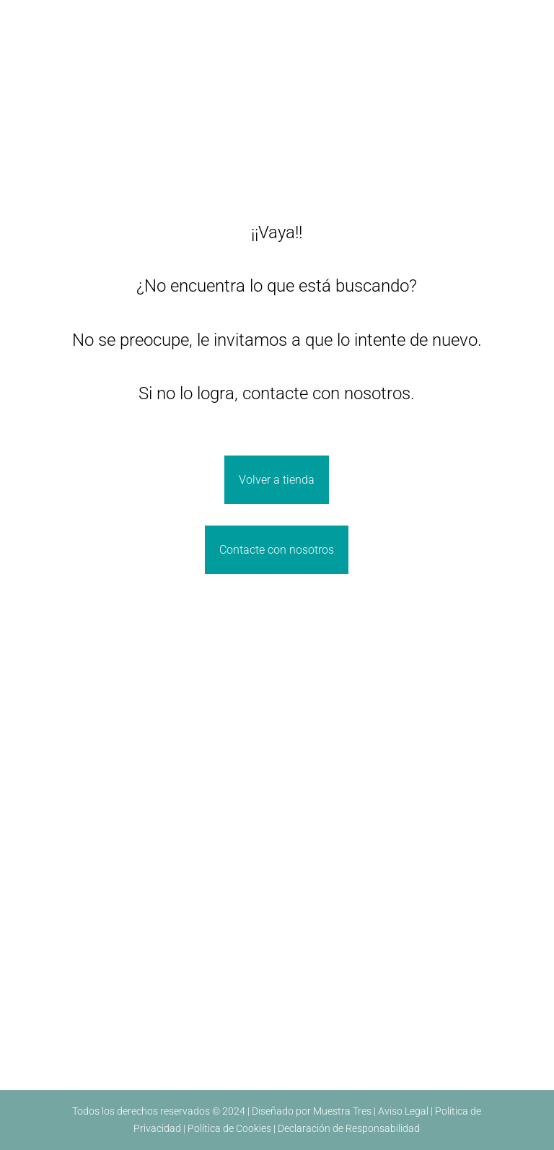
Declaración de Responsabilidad (349, 1128)
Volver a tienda (277, 480)
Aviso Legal (403, 1111)
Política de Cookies (229, 1128)
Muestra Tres (342, 1111)
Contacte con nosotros (276, 550)
